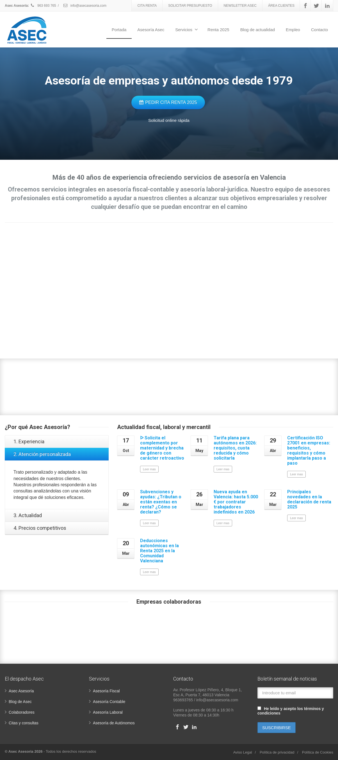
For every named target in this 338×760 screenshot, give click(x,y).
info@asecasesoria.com (84, 6)
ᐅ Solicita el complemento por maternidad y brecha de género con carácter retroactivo (162, 448)
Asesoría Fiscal (106, 691)
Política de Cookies (317, 752)
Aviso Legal (242, 752)
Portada (119, 29)
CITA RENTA (147, 6)
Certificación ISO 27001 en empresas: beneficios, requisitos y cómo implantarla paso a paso (308, 450)
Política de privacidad (277, 752)
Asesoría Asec (150, 29)
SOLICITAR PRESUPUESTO (190, 6)
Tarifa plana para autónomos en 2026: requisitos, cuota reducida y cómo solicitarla (235, 448)
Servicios (186, 29)
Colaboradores (22, 712)
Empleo (293, 29)
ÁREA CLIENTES (281, 6)
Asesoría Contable (109, 701)
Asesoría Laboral (108, 712)
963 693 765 (43, 6)
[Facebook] (305, 5)
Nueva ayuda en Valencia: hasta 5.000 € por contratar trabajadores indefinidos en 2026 (236, 502)
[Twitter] (316, 5)
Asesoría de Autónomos (114, 723)
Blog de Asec (20, 701)
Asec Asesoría (21, 691)
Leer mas (149, 469)
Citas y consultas (23, 723)
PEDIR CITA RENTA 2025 (168, 102)
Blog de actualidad (257, 29)
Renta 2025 (218, 29)
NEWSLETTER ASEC (240, 6)
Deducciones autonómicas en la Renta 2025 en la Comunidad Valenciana (159, 550)
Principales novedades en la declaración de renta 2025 (309, 499)
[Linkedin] (327, 5)
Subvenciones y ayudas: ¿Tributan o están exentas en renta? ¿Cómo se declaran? (160, 502)
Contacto (319, 29)
